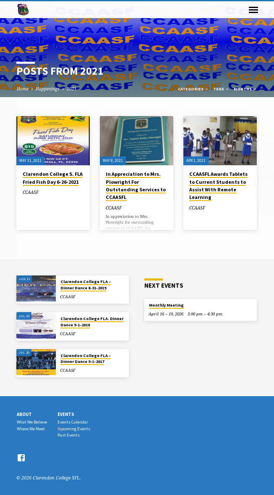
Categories (193, 89)
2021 (72, 89)
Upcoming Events (73, 428)
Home (23, 89)
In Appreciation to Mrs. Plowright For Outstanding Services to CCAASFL (136, 185)
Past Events (68, 435)
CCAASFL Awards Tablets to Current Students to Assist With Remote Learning (218, 185)
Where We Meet (31, 428)
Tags (221, 89)
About (24, 414)
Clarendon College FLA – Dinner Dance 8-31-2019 (85, 284)
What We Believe (32, 422)
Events (65, 414)
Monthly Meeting (166, 305)
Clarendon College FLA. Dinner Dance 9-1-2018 (91, 321)
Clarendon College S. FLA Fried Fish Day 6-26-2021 (53, 178)
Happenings (48, 89)
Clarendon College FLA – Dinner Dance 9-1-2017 (85, 358)
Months (245, 89)
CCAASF (31, 192)
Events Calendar (72, 422)
